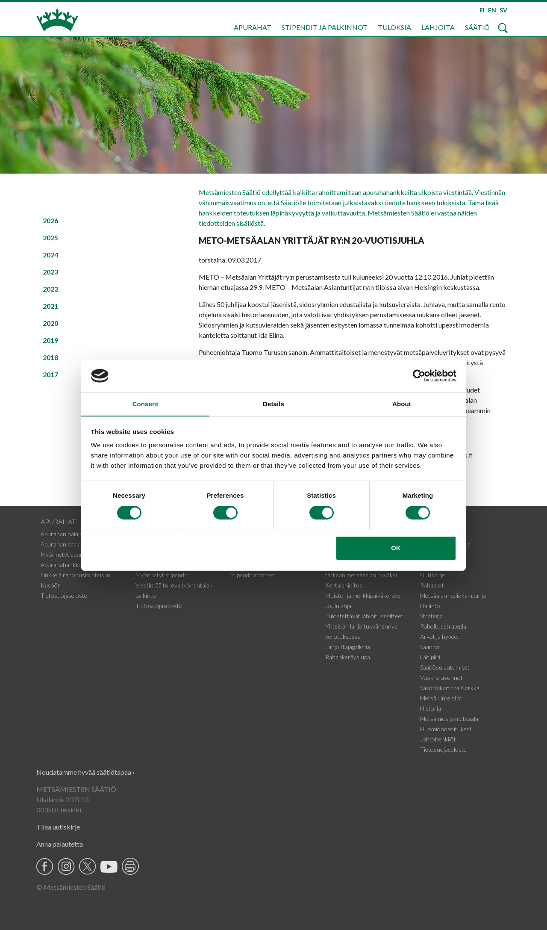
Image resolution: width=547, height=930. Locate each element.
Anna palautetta (59, 844)
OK (396, 548)
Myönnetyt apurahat (67, 554)
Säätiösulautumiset (445, 667)
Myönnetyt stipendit (161, 575)
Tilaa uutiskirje (58, 827)
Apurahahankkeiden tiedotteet (80, 564)
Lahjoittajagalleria (347, 646)
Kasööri (51, 585)
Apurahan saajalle (63, 544)
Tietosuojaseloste (64, 595)
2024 (50, 255)
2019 (50, 340)
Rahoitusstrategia (443, 626)
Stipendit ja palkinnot (325, 27)
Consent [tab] (145, 403)
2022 (50, 289)
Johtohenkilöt (438, 739)
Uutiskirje (432, 575)
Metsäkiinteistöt (441, 698)
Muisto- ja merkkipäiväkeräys (363, 595)
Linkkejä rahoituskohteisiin (75, 575)
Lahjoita (438, 27)
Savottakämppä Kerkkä (449, 687)
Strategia (431, 616)
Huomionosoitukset (446, 728)
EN (492, 10)
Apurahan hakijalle (64, 533)
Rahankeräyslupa (347, 657)
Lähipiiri (430, 657)
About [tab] (401, 403)
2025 (50, 237)
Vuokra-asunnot (441, 677)
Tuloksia (394, 27)
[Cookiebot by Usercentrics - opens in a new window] (419, 375)
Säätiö (477, 27)
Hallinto (430, 605)
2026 (50, 220)
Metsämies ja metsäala (449, 718)
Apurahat (252, 27)
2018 (50, 357)
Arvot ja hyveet (439, 636)
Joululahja (338, 605)
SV (503, 10)
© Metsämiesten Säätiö (71, 887)
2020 (50, 323)
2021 (50, 306)
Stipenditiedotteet (253, 575)
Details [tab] (273, 403)
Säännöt (430, 646)
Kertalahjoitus (343, 585)
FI (482, 10)
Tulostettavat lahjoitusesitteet (364, 616)
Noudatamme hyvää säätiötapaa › (85, 772)
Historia (430, 708)
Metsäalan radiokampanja (453, 595)
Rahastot (432, 585)
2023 (50, 272)
